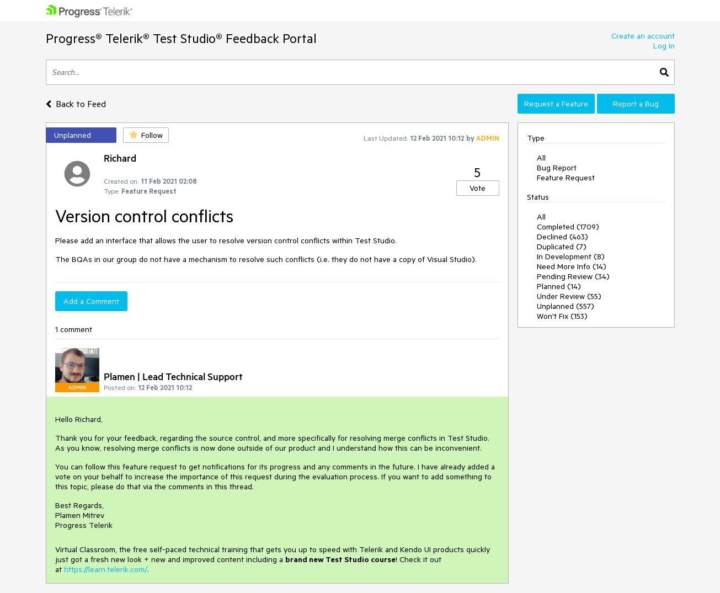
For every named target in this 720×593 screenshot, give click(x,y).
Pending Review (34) (573, 276)
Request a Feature (556, 104)
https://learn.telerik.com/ (105, 569)
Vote (478, 188)
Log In (664, 46)
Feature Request (566, 178)
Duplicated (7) (561, 247)
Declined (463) (562, 237)
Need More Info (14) (571, 266)
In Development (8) (571, 256)
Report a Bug (636, 104)
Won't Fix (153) (562, 316)
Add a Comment (91, 301)
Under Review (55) (569, 296)
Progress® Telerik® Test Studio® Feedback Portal (181, 38)
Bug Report (557, 168)
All (541, 158)
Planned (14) (559, 286)
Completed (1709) (568, 227)
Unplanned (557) (565, 306)
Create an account (643, 36)
